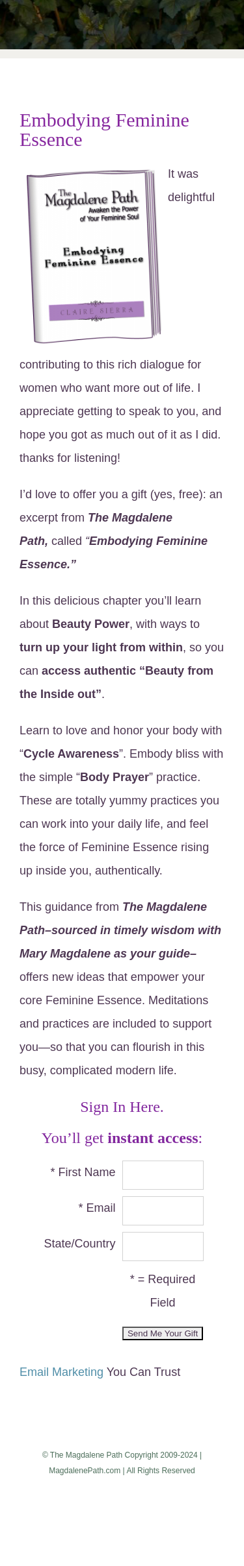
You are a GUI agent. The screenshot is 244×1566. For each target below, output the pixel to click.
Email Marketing (61, 1372)
